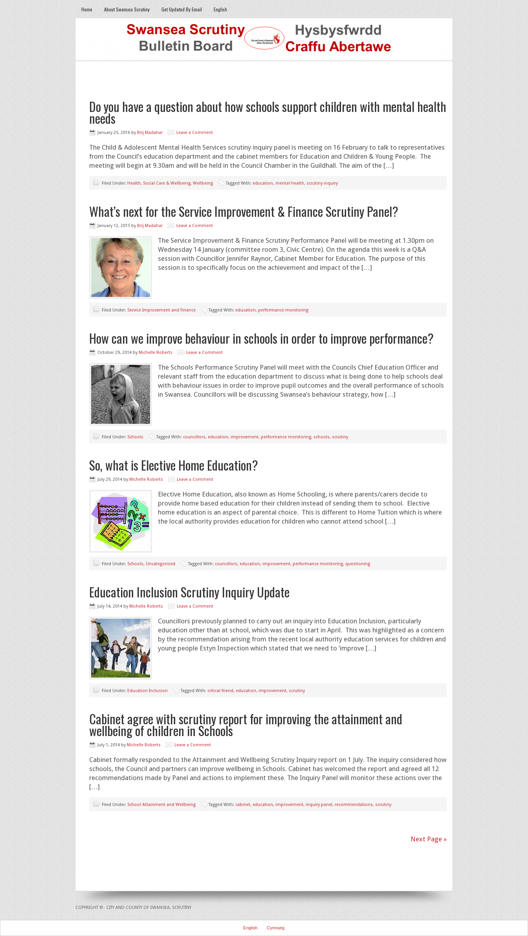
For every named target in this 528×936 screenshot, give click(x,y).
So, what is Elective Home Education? (173, 465)
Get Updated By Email (181, 9)
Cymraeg (275, 927)
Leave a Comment (194, 132)
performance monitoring (283, 310)
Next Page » (429, 839)
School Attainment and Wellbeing (161, 804)
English (220, 9)
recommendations (354, 804)
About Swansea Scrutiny (127, 9)
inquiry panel (319, 804)
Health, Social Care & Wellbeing (159, 183)
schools (322, 437)
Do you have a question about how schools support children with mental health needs (267, 112)
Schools (135, 437)
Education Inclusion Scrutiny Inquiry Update (189, 591)
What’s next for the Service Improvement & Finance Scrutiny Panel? (243, 211)
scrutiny (340, 437)
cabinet (242, 804)
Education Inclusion (147, 690)
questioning (357, 563)
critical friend (220, 690)
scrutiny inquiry (322, 183)
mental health (289, 183)
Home (86, 9)
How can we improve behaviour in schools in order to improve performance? (261, 338)
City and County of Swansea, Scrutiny (148, 907)
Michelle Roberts (155, 352)
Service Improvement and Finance (161, 310)
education (263, 183)
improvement (244, 437)
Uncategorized (160, 563)
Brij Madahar (150, 132)
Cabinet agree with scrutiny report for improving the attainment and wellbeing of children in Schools (245, 724)
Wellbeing (203, 183)
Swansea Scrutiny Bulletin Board (264, 39)
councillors (194, 437)
